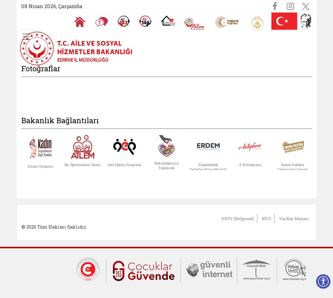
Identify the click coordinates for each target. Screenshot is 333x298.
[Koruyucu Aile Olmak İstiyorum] (168, 21)
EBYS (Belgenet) (238, 218)
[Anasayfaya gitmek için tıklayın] (79, 22)
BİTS (266, 218)
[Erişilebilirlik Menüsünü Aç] (323, 281)
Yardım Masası (294, 218)
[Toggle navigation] (26, 37)
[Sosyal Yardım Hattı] (145, 21)
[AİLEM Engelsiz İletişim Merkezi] (194, 24)
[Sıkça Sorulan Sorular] (101, 22)
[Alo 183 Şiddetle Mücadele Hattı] (123, 21)
